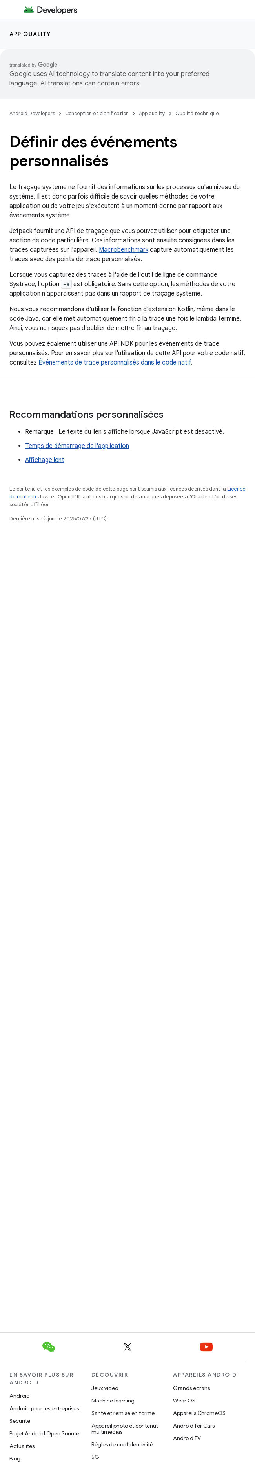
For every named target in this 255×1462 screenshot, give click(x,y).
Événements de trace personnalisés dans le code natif (114, 362)
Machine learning (113, 1400)
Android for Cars (194, 1425)
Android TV (187, 1438)
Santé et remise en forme (123, 1413)
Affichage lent (44, 460)
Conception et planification (97, 113)
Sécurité (19, 1420)
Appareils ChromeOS (199, 1413)
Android (19, 1395)
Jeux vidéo (104, 1388)
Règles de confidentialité (122, 1444)
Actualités (22, 1445)
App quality (30, 34)
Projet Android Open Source (44, 1433)
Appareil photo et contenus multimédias (124, 1428)
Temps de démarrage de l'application (77, 446)
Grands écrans (191, 1388)
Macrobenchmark (123, 250)
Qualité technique (197, 113)
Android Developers (32, 113)
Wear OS (184, 1400)
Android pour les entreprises (44, 1408)
